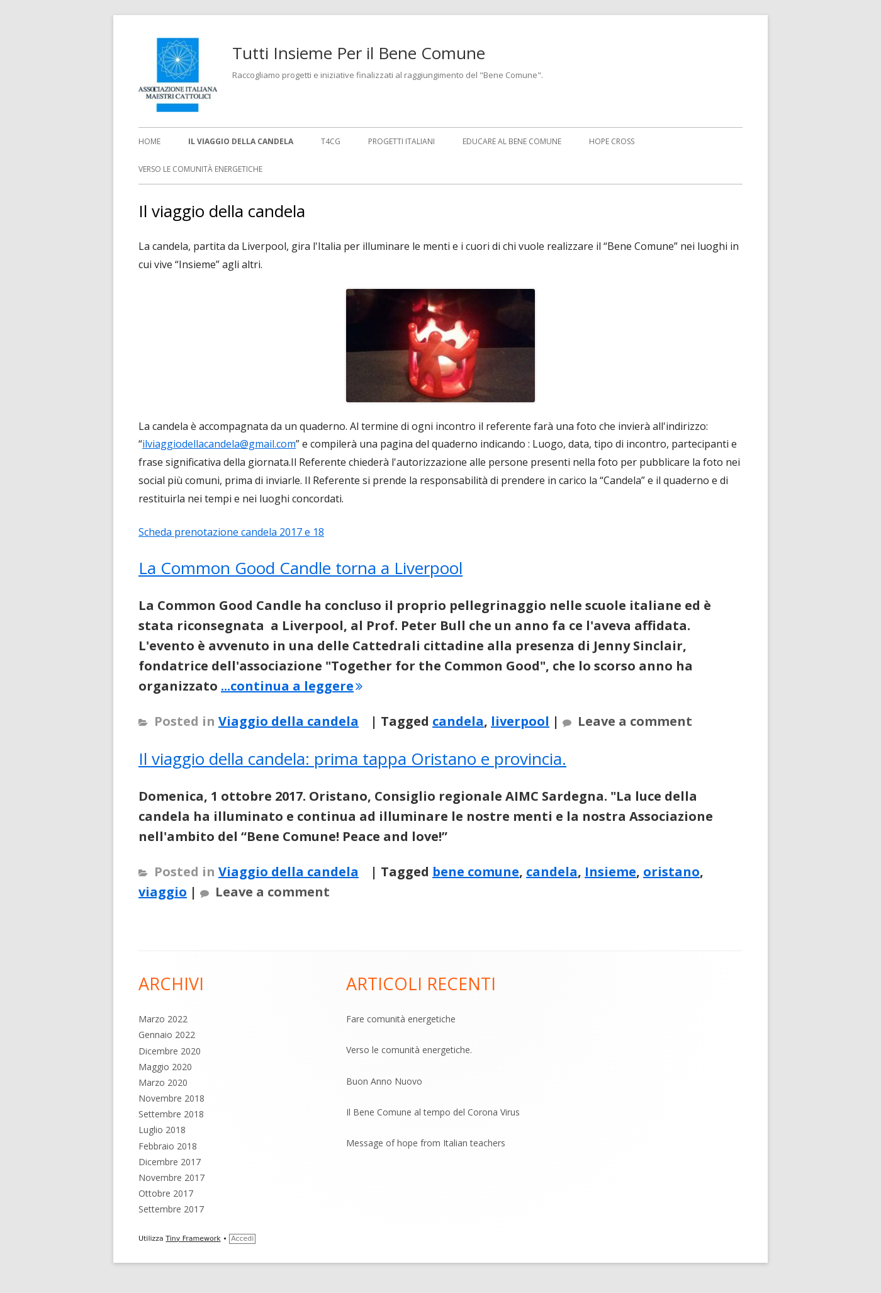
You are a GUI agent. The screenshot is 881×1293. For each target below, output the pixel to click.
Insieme (610, 871)
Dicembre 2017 (169, 1162)
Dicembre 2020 (169, 1051)
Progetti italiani (401, 141)
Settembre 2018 (171, 1114)
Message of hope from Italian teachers (425, 1143)
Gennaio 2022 (166, 1035)
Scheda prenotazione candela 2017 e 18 (231, 532)
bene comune (475, 871)
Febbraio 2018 (167, 1146)
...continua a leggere (291, 685)
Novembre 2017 (171, 1177)
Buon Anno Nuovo (384, 1081)
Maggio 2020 (165, 1067)
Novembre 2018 (171, 1098)
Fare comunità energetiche (401, 1019)
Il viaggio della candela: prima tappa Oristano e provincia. (352, 758)
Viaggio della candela (288, 721)
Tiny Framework (193, 1238)
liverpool (520, 721)
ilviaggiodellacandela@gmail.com (219, 444)
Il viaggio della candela (240, 141)
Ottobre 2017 (165, 1193)
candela (458, 721)
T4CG (330, 141)
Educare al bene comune (512, 141)
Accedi (242, 1238)
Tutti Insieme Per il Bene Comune (358, 53)
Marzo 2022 (163, 1019)
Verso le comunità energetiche (200, 169)
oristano (671, 871)
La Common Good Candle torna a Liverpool (300, 567)
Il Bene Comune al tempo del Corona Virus (433, 1112)
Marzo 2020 (163, 1082)
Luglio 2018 (162, 1130)
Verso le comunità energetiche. (409, 1050)
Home (149, 141)
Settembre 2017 (171, 1209)
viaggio (162, 891)
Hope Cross (611, 141)
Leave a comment (635, 721)
